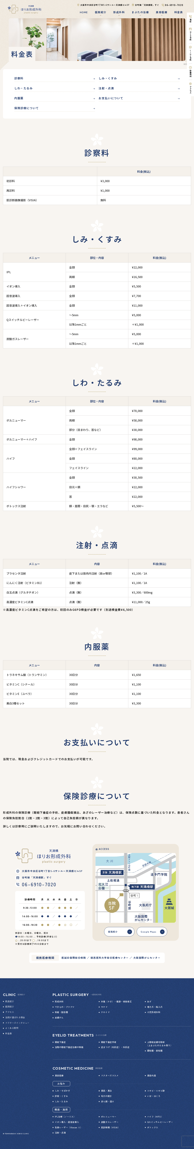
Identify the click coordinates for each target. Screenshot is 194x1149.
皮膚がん (59, 1017)
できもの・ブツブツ (65, 1006)
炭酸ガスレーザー (110, 1122)
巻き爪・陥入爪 (154, 1006)
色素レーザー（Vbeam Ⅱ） (68, 1127)
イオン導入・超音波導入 (67, 1122)
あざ (149, 1001)
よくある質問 (11, 1028)
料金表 (178, 12)
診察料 (19, 78)
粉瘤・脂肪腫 (61, 1012)
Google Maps (148, 931)
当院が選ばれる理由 (15, 1017)
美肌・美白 (106, 1090)
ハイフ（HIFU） (155, 1116)
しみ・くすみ (108, 78)
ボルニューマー (108, 1116)
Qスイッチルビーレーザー (160, 1122)
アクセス (9, 1012)
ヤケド (104, 1006)
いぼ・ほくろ (153, 1096)
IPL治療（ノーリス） (65, 1116)
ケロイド (105, 1012)
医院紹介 (113, 931)
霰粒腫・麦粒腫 (154, 1050)
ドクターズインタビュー (17, 1022)
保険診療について (26, 108)
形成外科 (59, 1001)
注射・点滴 (106, 88)
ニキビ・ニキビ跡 (156, 1090)
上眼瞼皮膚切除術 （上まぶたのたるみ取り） (159, 1044)
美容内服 (151, 1075)
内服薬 (19, 98)
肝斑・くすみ (61, 1096)
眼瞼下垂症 (60, 1042)
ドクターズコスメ (110, 1075)
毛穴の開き (106, 1096)
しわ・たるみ (23, 88)
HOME (84, 12)
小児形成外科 (153, 1012)
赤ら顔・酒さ (107, 1101)
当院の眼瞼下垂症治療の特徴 (69, 1047)
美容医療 (59, 1075)
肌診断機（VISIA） (110, 1127)
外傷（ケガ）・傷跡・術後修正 (116, 1001)
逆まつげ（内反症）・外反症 (115, 1047)
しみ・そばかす (62, 1090)
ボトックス (152, 1127)
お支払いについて (111, 98)
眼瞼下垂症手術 (108, 1042)
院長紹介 (9, 1001)
